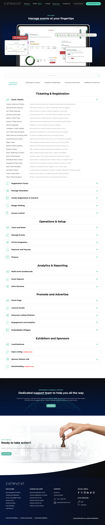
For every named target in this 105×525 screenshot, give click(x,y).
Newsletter (83, 505)
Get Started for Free (93, 3)
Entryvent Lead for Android (37, 505)
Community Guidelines (41, 518)
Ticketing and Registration (12, 495)
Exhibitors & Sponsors (92, 82)
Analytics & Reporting (52, 82)
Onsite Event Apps (10, 503)
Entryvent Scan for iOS (36, 497)
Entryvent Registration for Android (38, 495)
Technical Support (58, 495)
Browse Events (78, 3)
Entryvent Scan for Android (37, 500)
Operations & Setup (33, 82)
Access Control (10, 500)
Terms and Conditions (12, 518)
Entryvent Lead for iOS (36, 503)
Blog (82, 501)
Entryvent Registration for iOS (37, 492)
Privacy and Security (26, 518)
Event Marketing (10, 505)
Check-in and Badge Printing (13, 497)
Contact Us (57, 492)
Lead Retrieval (9, 508)
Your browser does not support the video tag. (51, 44)
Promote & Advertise (72, 82)
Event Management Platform (13, 492)
